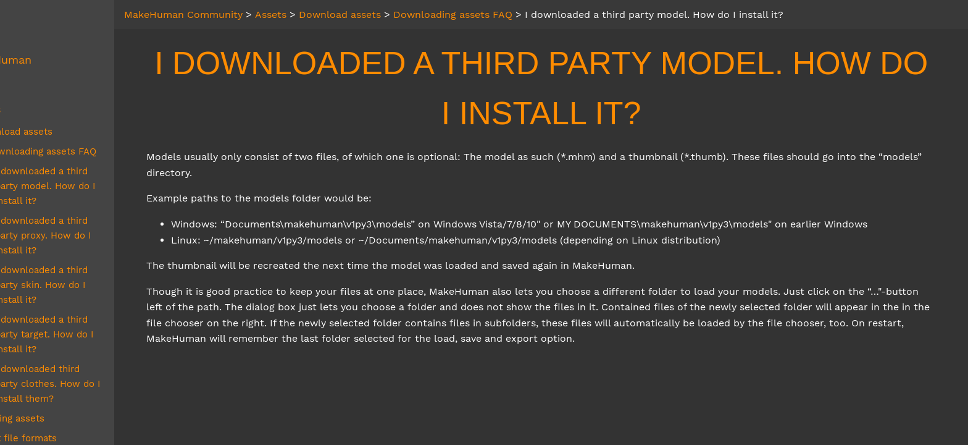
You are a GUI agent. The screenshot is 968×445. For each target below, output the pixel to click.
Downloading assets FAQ (95, 151)
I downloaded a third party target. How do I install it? (108, 282)
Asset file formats (70, 378)
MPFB (35, 84)
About (36, 35)
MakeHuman (53, 60)
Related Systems (65, 431)
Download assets (68, 131)
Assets (37, 109)
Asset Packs (57, 398)
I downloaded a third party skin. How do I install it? (108, 248)
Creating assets (64, 359)
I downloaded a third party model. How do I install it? (108, 179)
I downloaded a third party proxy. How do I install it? (108, 213)
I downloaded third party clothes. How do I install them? (104, 324)
